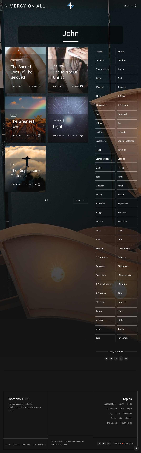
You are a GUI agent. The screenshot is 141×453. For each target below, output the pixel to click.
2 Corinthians (102, 257)
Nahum (121, 195)
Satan (113, 418)
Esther (99, 123)
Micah (99, 195)
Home (8, 444)
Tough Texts (126, 423)
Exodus (121, 51)
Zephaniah (123, 204)
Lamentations (102, 159)
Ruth (120, 78)
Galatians (122, 257)
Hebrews (122, 302)
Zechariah (122, 213)
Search (128, 6)
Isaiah (98, 150)
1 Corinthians (124, 248)
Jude (98, 338)
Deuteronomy (102, 69)
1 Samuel (100, 87)
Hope (129, 408)
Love (118, 413)
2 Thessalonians (103, 284)
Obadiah (100, 186)
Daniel (99, 168)
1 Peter (121, 311)
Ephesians (100, 266)
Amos (120, 177)
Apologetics (110, 404)
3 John (121, 329)
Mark (98, 230)
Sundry (128, 418)
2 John (99, 329)
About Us (16, 444)
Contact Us (42, 444)
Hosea (121, 168)
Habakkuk (100, 204)
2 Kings (121, 96)
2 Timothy (101, 293)
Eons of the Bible (57, 442)
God (122, 408)
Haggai (99, 213)
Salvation (127, 413)
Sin (120, 418)
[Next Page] (80, 200)
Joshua (121, 69)
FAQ (34, 444)
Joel (98, 177)
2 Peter (99, 320)
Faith (129, 404)
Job (119, 123)
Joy (110, 413)
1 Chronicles (101, 105)
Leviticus (100, 60)
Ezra (98, 114)
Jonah (120, 186)
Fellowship (112, 408)
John (98, 239)
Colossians (101, 275)
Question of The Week (59, 444)
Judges (99, 78)
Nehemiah (122, 114)
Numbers (122, 60)
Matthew (122, 221)
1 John (120, 320)
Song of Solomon (126, 141)
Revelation (123, 338)
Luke (120, 230)
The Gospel (112, 423)
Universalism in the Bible (75, 442)
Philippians (123, 266)
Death (121, 404)
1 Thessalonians (125, 275)
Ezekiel (121, 159)
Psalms (99, 132)
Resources (26, 444)
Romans (100, 248)
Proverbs (122, 132)
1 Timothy (122, 284)
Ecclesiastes (101, 141)
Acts (120, 239)
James (99, 311)
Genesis (99, 51)
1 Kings (99, 96)
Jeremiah (122, 150)
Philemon (100, 302)
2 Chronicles (123, 105)
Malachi (99, 221)
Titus (120, 293)
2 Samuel (122, 87)
